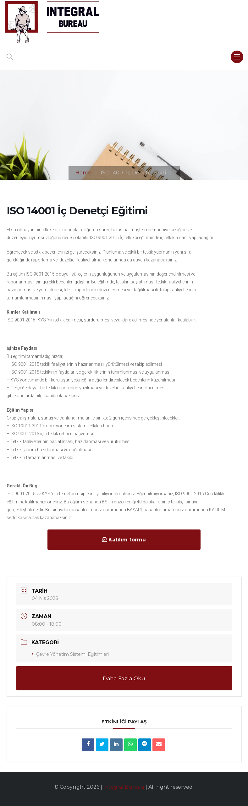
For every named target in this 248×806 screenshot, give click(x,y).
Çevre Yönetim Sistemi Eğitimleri (70, 654)
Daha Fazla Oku (124, 679)
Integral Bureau (123, 787)
